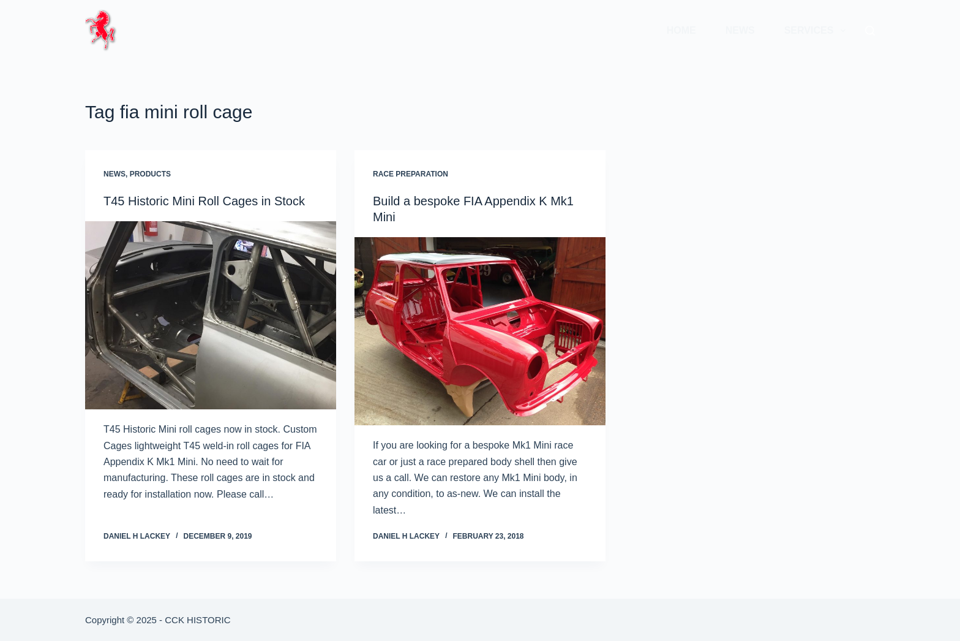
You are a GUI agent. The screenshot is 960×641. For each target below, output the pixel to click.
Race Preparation (410, 174)
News (740, 30)
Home (681, 30)
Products (150, 174)
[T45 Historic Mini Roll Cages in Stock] (210, 315)
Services (817, 30)
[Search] (870, 31)
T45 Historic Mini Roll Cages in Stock (204, 201)
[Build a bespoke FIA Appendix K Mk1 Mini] (480, 331)
